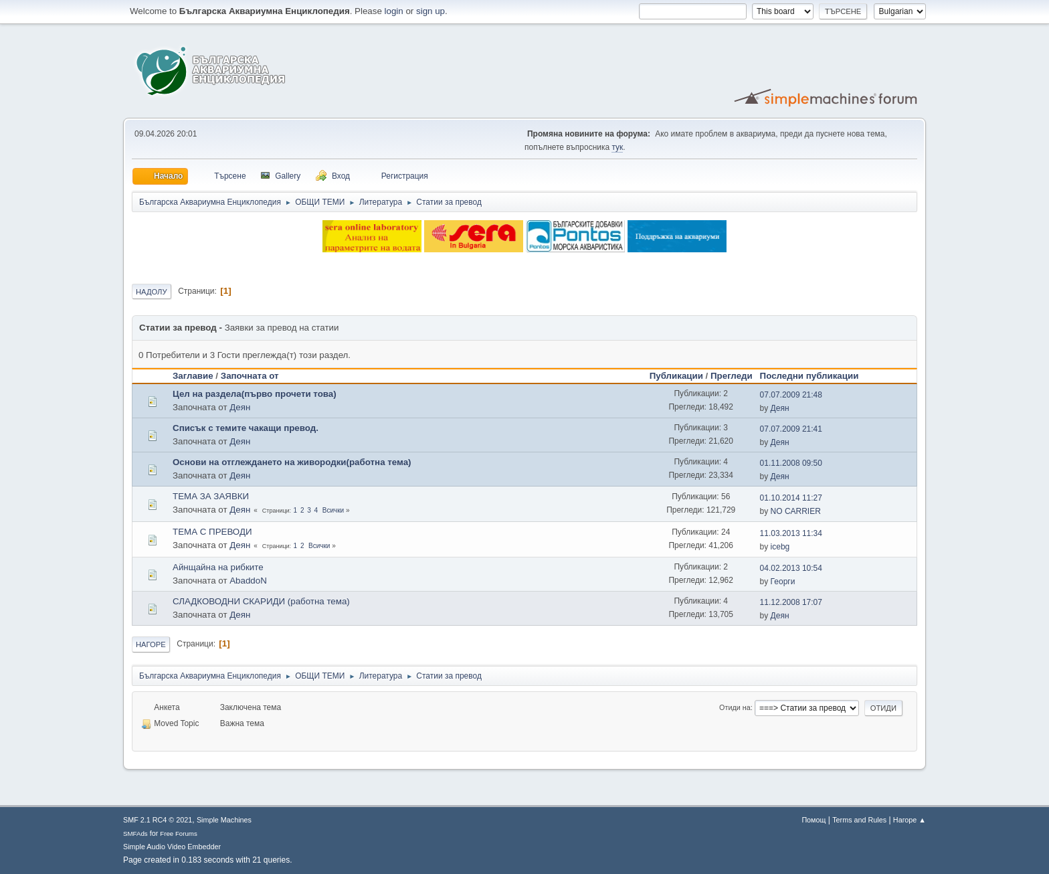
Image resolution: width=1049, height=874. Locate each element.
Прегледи (731, 376)
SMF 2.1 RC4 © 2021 (157, 820)
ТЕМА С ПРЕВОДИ (212, 532)
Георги (783, 581)
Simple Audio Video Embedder (172, 847)
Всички (333, 510)
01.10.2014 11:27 (791, 498)
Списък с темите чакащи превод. (245, 428)
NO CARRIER (796, 511)
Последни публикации (815, 376)
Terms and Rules (859, 820)
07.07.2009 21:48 (791, 395)
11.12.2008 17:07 (791, 602)
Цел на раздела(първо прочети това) (255, 394)
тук (617, 147)
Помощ (813, 820)
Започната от (250, 376)
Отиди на (735, 707)
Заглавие (193, 376)
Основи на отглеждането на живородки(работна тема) (292, 462)
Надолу (151, 292)
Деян (239, 407)
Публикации (676, 376)
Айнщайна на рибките (218, 567)
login (394, 11)
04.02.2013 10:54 (791, 568)
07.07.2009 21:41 (791, 429)
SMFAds (135, 833)
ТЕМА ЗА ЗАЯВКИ (211, 496)
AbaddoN (248, 581)
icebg (780, 546)
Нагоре (151, 644)
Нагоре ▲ (909, 820)
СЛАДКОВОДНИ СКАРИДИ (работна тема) (261, 601)
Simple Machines (224, 820)
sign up (430, 11)
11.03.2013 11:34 (791, 533)
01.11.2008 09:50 (791, 463)
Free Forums (178, 833)
